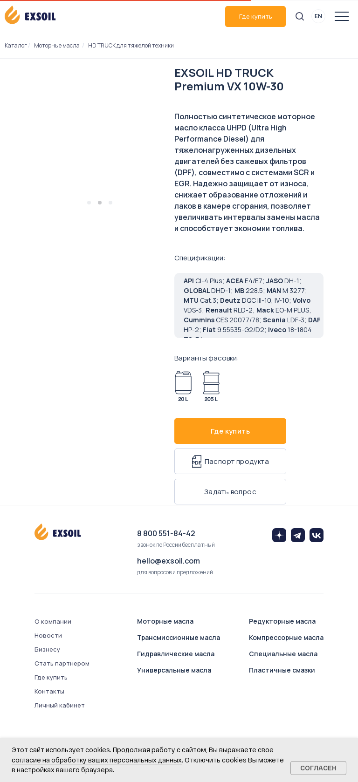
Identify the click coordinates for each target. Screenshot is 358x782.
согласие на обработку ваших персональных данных (97, 760)
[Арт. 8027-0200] (183, 386)
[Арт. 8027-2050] (211, 386)
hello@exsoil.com (168, 561)
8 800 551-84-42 (166, 533)
